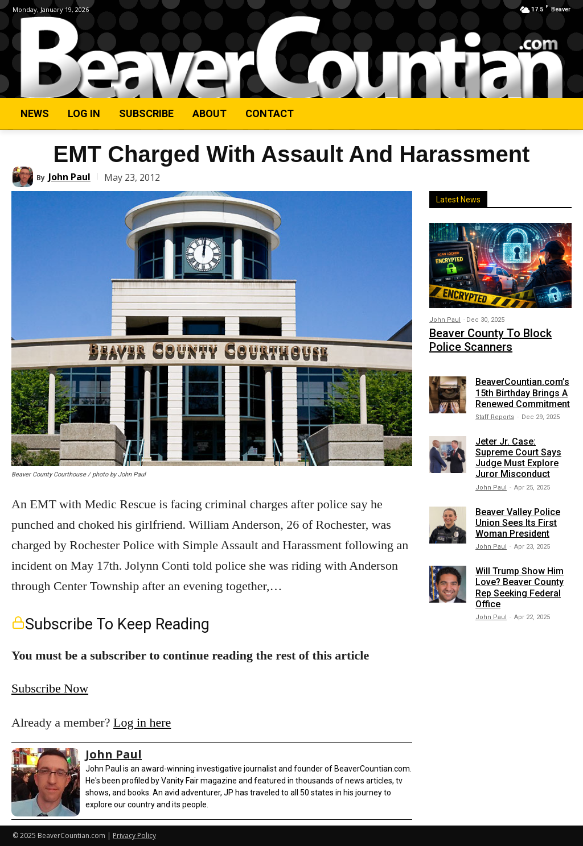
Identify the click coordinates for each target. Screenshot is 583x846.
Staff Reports (494, 411)
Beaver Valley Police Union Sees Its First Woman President (517, 517)
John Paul (69, 176)
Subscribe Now (49, 688)
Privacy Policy (134, 835)
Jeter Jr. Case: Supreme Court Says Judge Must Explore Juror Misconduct (518, 452)
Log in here (142, 722)
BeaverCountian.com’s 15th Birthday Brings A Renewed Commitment (522, 387)
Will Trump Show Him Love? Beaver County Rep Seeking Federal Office (519, 582)
